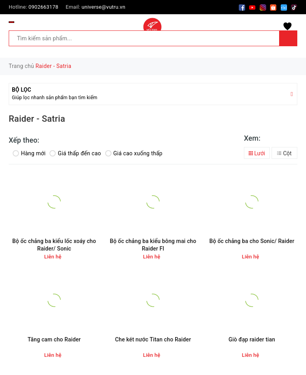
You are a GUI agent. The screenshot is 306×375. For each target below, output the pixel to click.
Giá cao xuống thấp (133, 153)
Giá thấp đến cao (75, 153)
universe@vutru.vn (103, 7)
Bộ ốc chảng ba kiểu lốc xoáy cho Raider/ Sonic (54, 245)
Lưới (257, 153)
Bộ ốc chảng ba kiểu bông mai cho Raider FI (153, 245)
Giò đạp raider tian (252, 339)
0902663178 (43, 7)
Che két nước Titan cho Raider (153, 339)
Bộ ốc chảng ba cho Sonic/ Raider (251, 241)
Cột (284, 153)
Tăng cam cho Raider (54, 339)
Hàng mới (29, 153)
